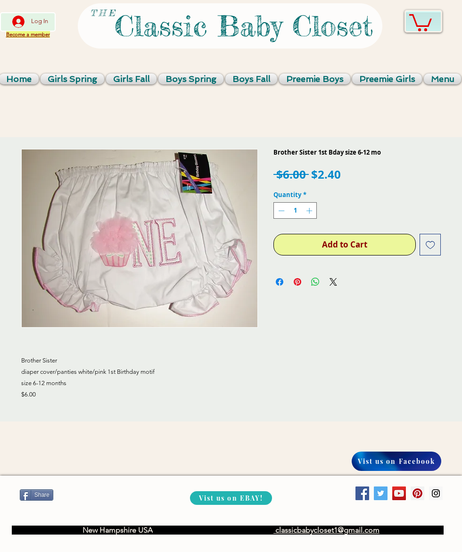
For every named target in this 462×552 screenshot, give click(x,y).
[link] (420, 21)
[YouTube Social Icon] (399, 493)
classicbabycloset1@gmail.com (326, 530)
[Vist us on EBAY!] (231, 498)
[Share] (36, 495)
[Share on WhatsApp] (315, 282)
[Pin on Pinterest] (297, 282)
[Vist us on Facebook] (396, 461)
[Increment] (310, 211)
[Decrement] (280, 211)
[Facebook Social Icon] (362, 493)
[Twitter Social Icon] (381, 493)
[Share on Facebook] (279, 282)
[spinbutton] (295, 211)
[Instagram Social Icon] (436, 493)
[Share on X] (333, 282)
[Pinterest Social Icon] (417, 493)
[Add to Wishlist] (430, 244)
